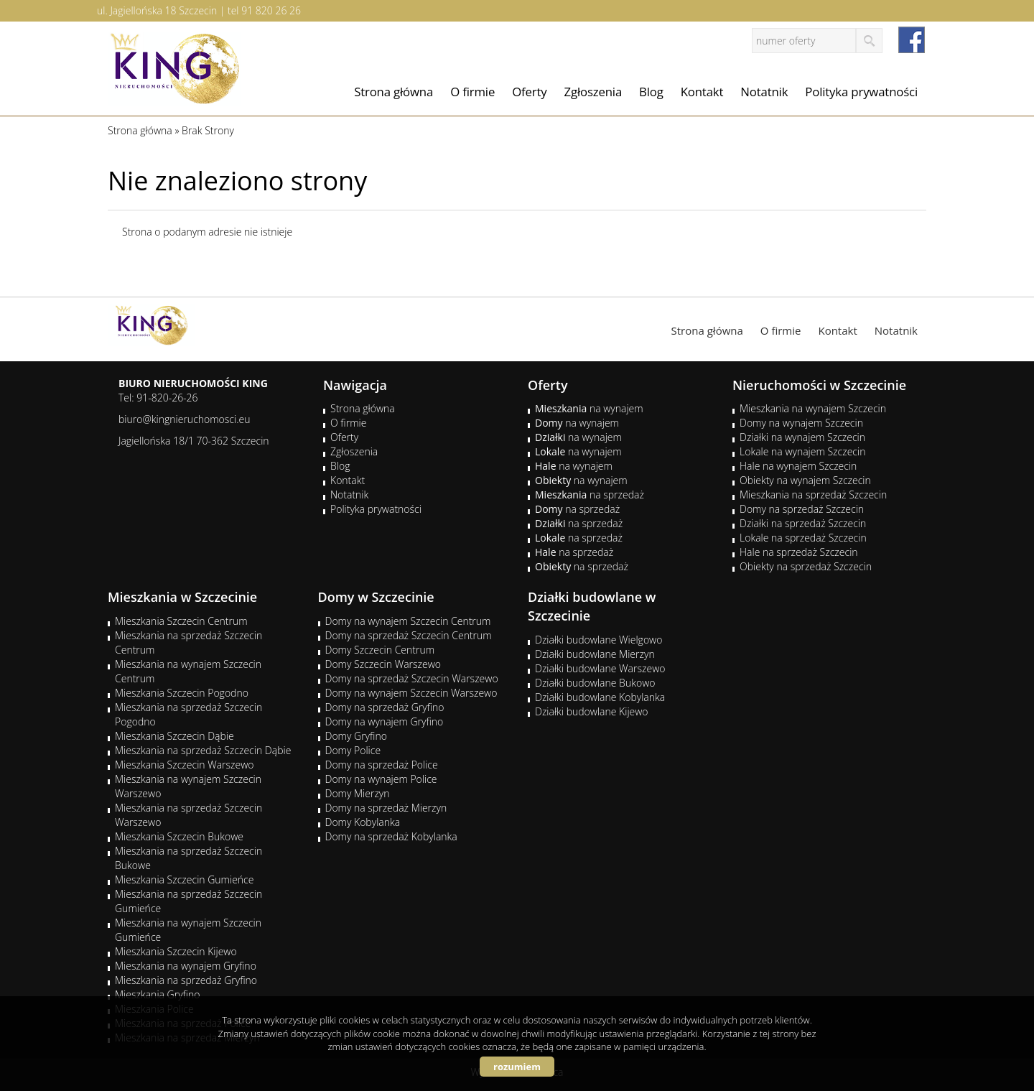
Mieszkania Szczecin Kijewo (176, 951)
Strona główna (393, 91)
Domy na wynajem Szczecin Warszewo (411, 693)
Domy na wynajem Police (381, 779)
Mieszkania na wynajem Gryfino (185, 965)
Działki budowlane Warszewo (600, 668)
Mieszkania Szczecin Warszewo (184, 764)
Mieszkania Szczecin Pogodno (181, 693)
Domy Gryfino (356, 736)
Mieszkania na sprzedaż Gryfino (186, 980)
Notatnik (764, 91)
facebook (911, 40)
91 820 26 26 (271, 10)
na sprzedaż (589, 494)
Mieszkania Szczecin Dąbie (174, 736)
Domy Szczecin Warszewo (383, 664)
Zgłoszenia (593, 91)
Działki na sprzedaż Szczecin (803, 523)
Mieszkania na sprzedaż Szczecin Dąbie (203, 750)
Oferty (529, 91)
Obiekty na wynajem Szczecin (805, 480)
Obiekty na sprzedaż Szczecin (806, 566)
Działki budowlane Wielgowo (598, 639)
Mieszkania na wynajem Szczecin (813, 408)
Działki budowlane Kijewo (591, 711)
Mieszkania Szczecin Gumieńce (184, 879)
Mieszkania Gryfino (157, 994)
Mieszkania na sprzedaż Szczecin (813, 494)
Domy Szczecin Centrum (380, 649)
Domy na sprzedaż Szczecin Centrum (408, 635)
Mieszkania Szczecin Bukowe (179, 836)
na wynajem (589, 408)
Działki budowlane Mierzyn (595, 654)
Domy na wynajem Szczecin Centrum (408, 621)
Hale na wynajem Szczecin (798, 466)
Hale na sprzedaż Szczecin (799, 552)
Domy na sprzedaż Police (381, 764)
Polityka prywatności (861, 91)
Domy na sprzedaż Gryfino (384, 707)
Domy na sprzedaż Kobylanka (391, 836)
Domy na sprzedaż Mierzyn (386, 807)
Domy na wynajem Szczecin (801, 423)
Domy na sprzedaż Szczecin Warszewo (411, 678)
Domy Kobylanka (363, 822)
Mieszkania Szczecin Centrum (181, 621)
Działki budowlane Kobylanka (600, 697)
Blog (651, 91)
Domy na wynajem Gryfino (384, 721)
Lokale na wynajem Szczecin (802, 451)
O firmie (472, 91)
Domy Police (353, 750)
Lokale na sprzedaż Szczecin (803, 537)
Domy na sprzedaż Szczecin (802, 509)
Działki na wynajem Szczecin (802, 437)
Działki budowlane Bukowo (595, 683)
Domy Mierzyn (357, 793)
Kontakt (702, 91)
